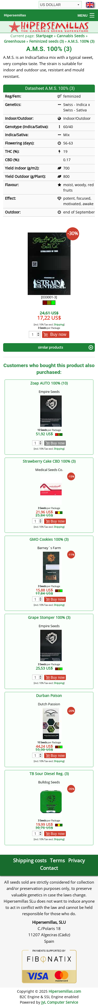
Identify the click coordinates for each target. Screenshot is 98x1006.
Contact (49, 867)
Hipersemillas (15, 15)
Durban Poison (49, 695)
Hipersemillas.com (65, 991)
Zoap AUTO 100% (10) (49, 383)
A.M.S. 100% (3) (81, 41)
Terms (57, 860)
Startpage (44, 35)
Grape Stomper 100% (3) (49, 617)
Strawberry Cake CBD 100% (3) (49, 461)
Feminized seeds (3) (46, 41)
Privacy (76, 860)
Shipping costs (30, 860)
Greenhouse (14, 41)
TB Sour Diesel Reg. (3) (49, 773)
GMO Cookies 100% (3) (49, 539)
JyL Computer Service (59, 1002)
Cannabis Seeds (71, 35)
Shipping (59, 324)
